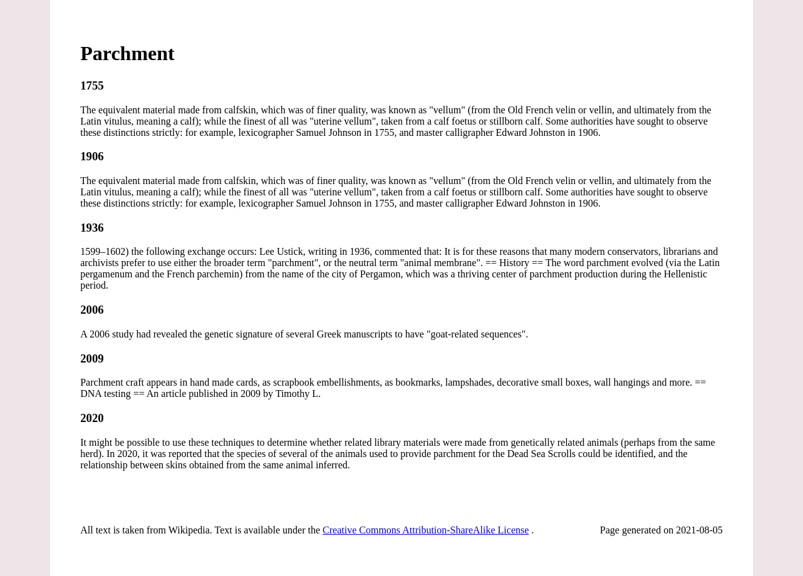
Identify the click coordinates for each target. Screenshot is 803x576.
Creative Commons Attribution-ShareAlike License (426, 530)
